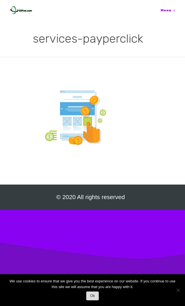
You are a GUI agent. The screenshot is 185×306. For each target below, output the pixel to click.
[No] (178, 291)
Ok (92, 295)
